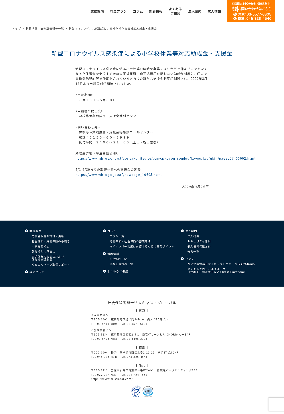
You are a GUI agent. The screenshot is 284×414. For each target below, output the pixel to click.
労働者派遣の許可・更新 (48, 236)
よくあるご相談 (117, 271)
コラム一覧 (117, 236)
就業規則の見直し (43, 251)
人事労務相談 (40, 246)
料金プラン (37, 271)
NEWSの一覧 (118, 258)
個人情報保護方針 (199, 246)
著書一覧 (193, 251)
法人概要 (193, 236)
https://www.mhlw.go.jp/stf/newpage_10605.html (118, 174)
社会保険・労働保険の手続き (51, 241)
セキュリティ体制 (199, 241)
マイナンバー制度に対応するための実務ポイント (142, 246)
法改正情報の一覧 (121, 263)
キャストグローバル (36, 11)
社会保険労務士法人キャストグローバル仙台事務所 (221, 263)
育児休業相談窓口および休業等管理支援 (48, 258)
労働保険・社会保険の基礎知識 (130, 241)
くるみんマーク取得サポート (51, 264)
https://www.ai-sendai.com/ (112, 379)
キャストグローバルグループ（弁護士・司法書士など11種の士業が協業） (217, 270)
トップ (16, 28)
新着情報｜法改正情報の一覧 (45, 28)
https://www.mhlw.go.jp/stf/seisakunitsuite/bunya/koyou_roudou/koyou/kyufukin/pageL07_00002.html (165, 158)
